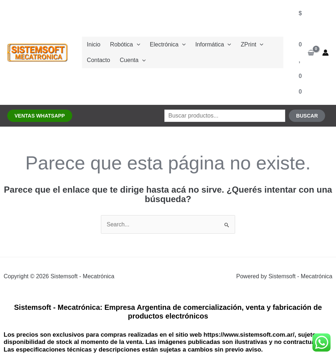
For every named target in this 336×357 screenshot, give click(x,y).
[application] (133, 43)
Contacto (97, 61)
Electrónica (162, 43)
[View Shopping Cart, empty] (306, 52)
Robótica (121, 43)
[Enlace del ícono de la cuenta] (325, 52)
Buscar (307, 116)
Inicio (92, 43)
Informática (205, 43)
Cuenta (129, 61)
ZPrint (241, 43)
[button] (39, 116)
